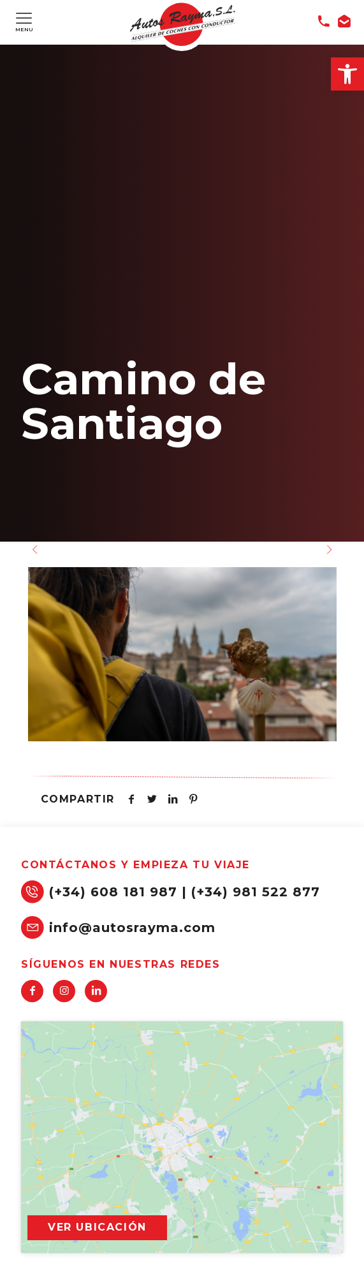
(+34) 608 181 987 (113, 892)
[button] (347, 74)
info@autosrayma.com (132, 927)
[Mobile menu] (23, 18)
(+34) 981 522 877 (255, 892)
